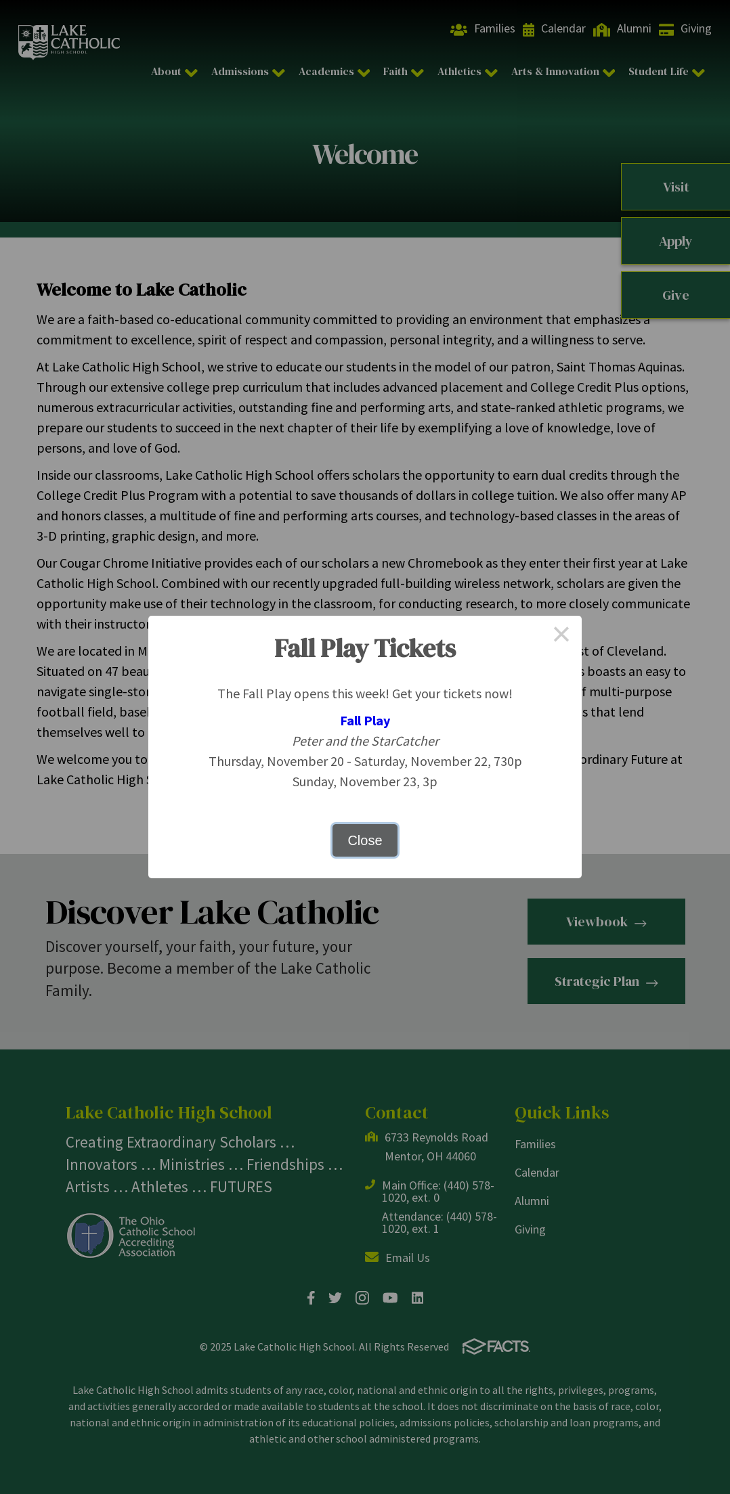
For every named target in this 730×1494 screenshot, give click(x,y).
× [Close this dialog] (561, 636)
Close (364, 840)
